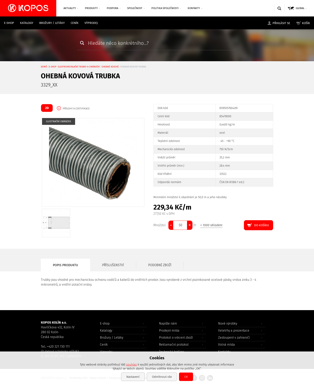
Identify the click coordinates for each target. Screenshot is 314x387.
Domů (44, 66)
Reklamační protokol (174, 344)
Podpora (114, 8)
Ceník (74, 23)
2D (47, 108)
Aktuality (70, 8)
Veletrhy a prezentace (233, 330)
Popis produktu (65, 265)
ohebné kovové (110, 66)
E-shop (9, 23)
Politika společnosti (166, 8)
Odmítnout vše (162, 377)
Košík (306, 23)
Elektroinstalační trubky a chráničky (79, 66)
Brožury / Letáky (52, 23)
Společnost (136, 8)
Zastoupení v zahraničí (234, 337)
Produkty (92, 8)
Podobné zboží (159, 265)
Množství (159, 225)
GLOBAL (301, 8)
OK (186, 377)
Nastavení (133, 377)
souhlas (131, 364)
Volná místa (226, 344)
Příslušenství (113, 265)
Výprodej (91, 23)
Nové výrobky (227, 323)
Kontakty (195, 8)
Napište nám (168, 323)
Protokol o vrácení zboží (176, 337)
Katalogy (26, 23)
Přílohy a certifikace (76, 108)
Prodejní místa (169, 330)
